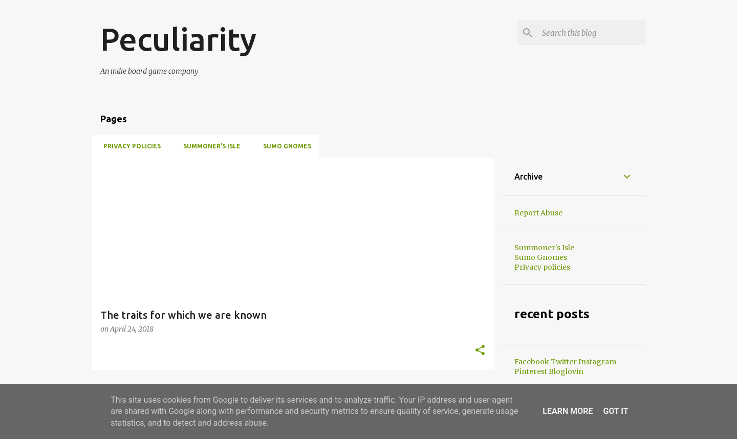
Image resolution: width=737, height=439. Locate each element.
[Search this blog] (591, 32)
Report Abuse (538, 212)
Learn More (568, 411)
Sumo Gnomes (284, 146)
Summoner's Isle (208, 146)
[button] (480, 351)
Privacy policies (129, 146)
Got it (615, 411)
